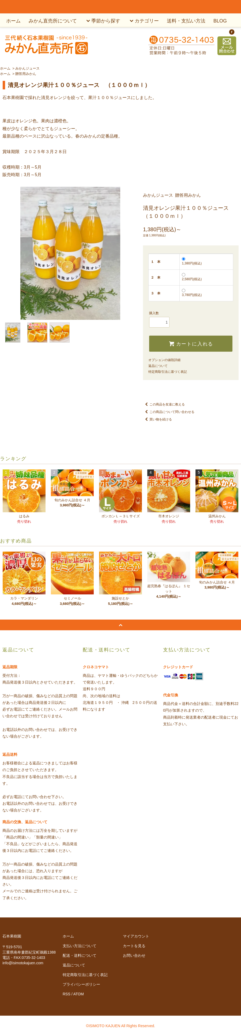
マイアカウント (136, 936)
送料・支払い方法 (186, 21)
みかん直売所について (53, 21)
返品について (158, 366)
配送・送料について (79, 955)
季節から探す (102, 21)
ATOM (78, 994)
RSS (66, 994)
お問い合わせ (134, 955)
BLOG (220, 21)
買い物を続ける (157, 419)
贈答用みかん (25, 74)
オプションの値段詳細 (164, 360)
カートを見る (134, 946)
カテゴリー (143, 21)
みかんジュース (27, 68)
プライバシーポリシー (81, 984)
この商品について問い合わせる (168, 412)
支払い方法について (79, 946)
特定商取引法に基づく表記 (167, 372)
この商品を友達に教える (164, 404)
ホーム (13, 21)
